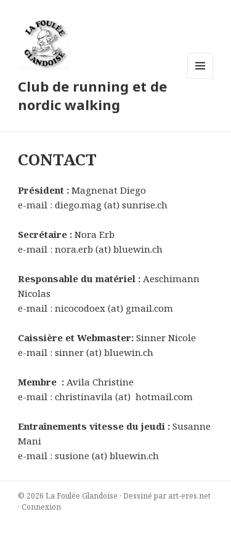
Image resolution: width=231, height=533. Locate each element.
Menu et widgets (200, 78)
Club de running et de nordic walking (92, 95)
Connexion (41, 507)
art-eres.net (189, 496)
